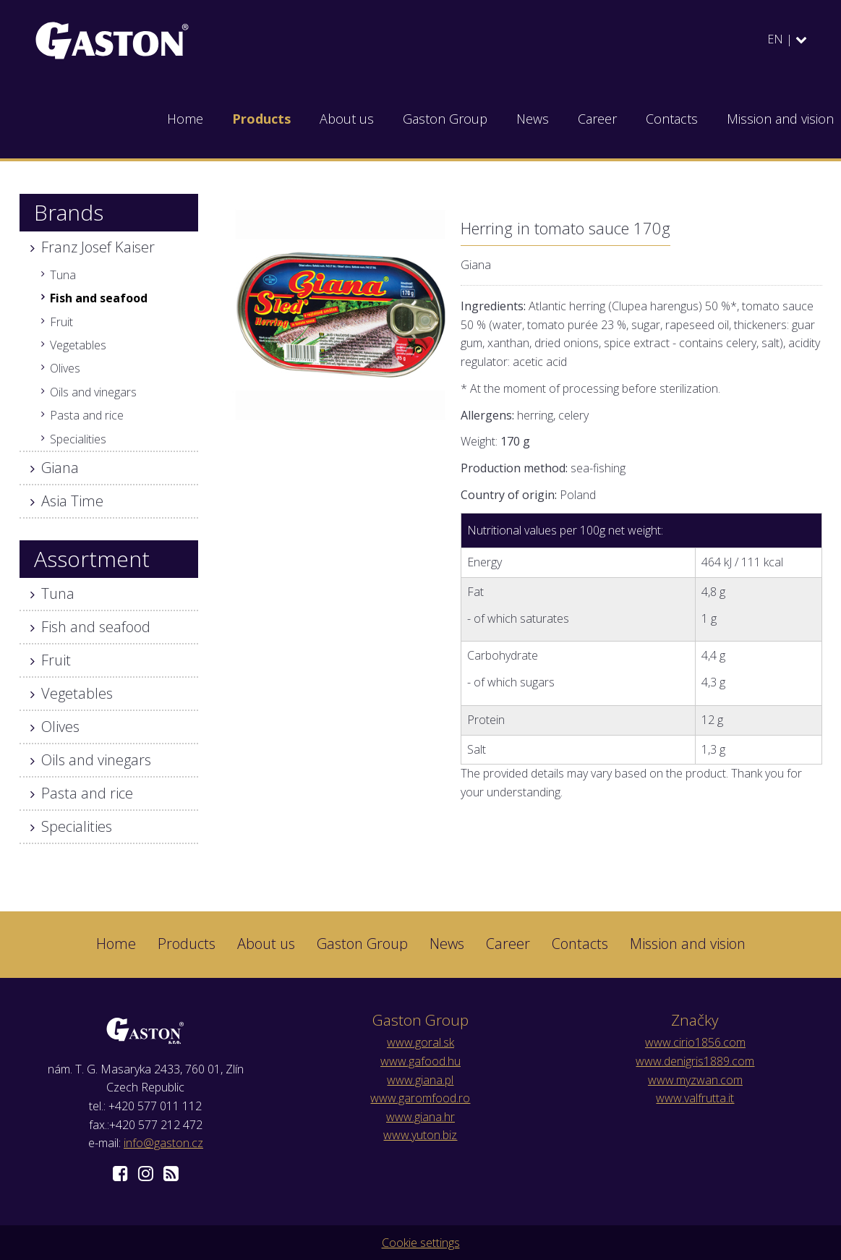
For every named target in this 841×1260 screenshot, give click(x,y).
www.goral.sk (420, 1042)
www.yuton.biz (420, 1135)
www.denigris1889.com (695, 1061)
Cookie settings (421, 1243)
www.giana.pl (420, 1080)
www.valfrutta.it (695, 1098)
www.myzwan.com (695, 1080)
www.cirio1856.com (695, 1042)
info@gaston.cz (163, 1143)
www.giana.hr (420, 1117)
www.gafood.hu (420, 1061)
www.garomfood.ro (420, 1098)
